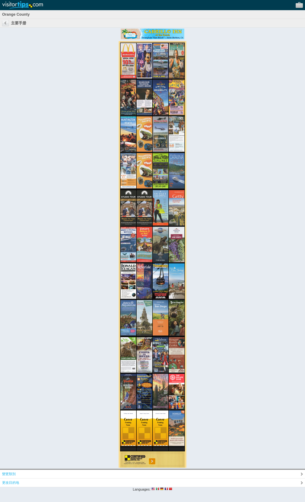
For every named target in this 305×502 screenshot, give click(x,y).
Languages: (142, 489)
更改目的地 (10, 482)
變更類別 (9, 474)
